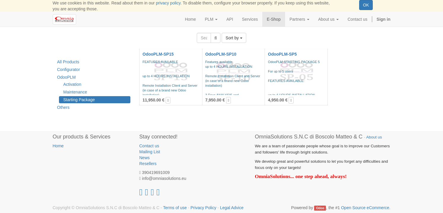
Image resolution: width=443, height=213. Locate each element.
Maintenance (75, 92)
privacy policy (168, 3)
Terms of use (175, 207)
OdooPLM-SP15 (158, 54)
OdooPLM (66, 77)
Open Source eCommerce (365, 207)
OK (366, 5)
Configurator (68, 69)
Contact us (149, 145)
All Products (68, 61)
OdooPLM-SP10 (220, 54)
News (144, 157)
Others (63, 107)
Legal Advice (231, 207)
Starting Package (79, 99)
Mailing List (149, 151)
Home (58, 145)
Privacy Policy (203, 207)
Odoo (320, 208)
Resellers (147, 163)
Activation (72, 84)
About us (374, 137)
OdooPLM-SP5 (282, 54)
